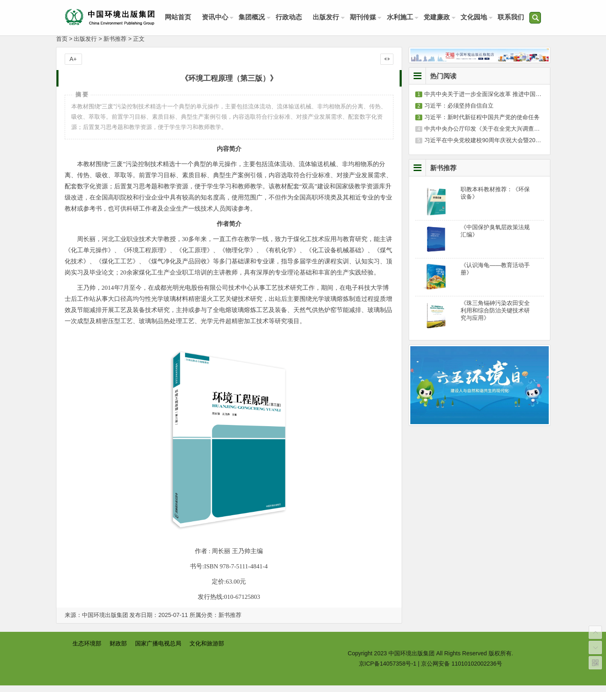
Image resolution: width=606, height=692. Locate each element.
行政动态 (292, 17)
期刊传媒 (368, 17)
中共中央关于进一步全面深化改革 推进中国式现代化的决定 (500, 100)
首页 (62, 45)
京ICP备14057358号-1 (387, 670)
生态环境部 (87, 650)
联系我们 (520, 17)
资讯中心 (217, 17)
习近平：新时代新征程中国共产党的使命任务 (482, 123)
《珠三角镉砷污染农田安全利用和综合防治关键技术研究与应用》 (495, 317)
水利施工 (406, 17)
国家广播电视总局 (158, 650)
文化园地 (482, 17)
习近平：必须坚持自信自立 (459, 112)
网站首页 (179, 17)
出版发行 (330, 17)
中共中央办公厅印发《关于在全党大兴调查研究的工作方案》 (502, 135)
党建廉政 (444, 17)
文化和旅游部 (207, 650)
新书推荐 (114, 45)
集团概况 (254, 17)
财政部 (118, 650)
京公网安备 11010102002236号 (461, 670)
